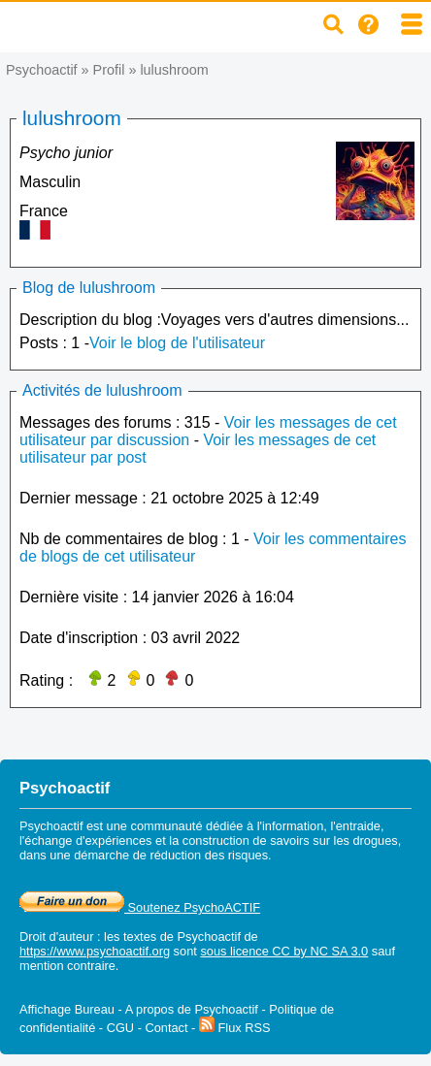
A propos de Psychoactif (191, 1009)
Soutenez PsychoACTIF (139, 907)
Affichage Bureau (67, 1009)
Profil (109, 70)
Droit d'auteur (56, 936)
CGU (120, 1027)
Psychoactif (42, 70)
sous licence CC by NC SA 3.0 (284, 951)
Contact (166, 1027)
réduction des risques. (210, 855)
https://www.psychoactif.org (94, 951)
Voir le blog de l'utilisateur (177, 343)
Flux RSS (235, 1027)
